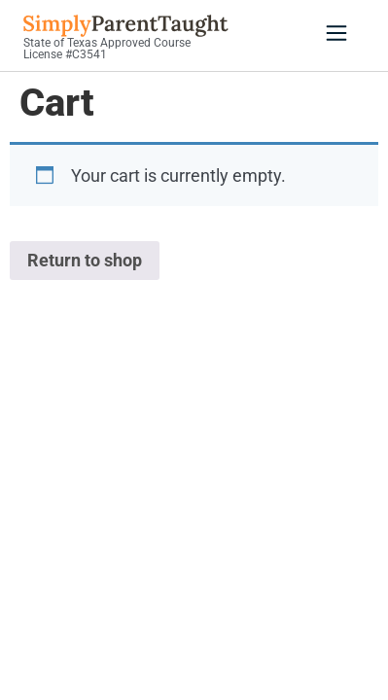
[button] (336, 35)
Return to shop (84, 260)
